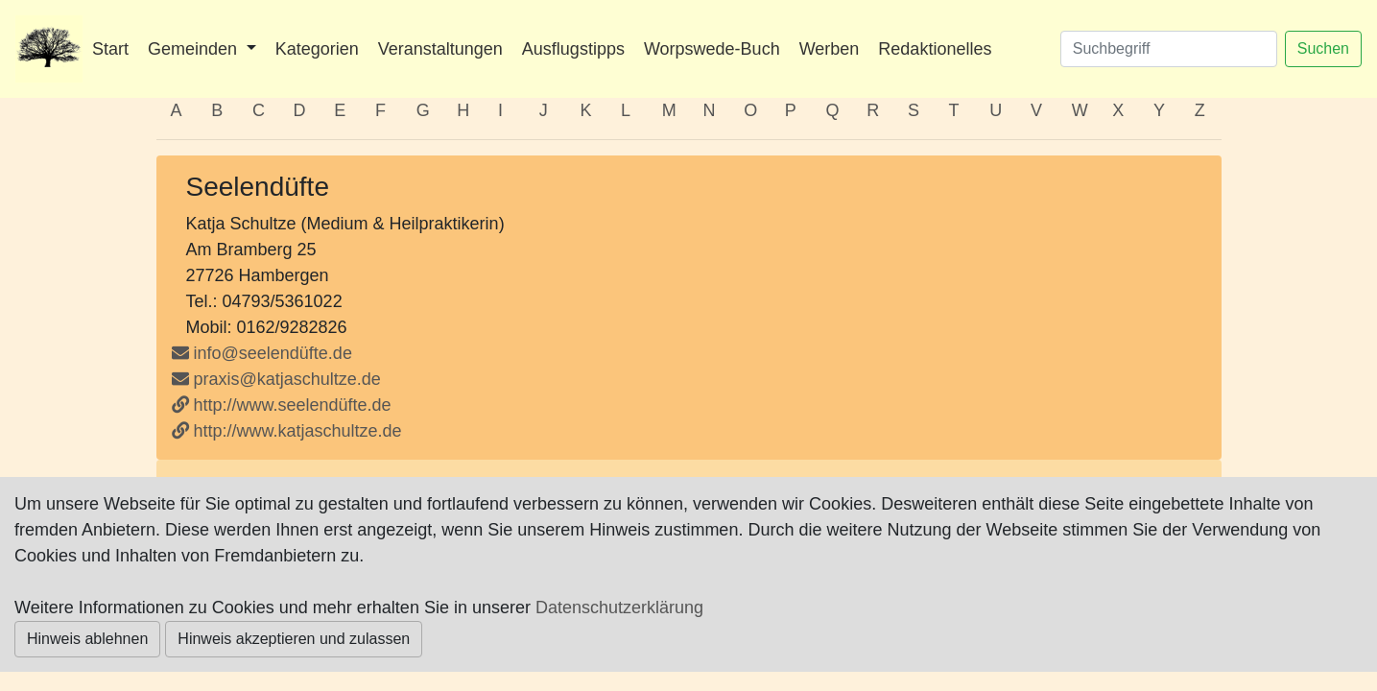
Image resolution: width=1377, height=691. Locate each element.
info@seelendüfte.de (262, 353)
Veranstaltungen (440, 49)
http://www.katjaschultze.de (287, 431)
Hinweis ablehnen (87, 639)
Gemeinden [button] (195, 49)
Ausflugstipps (573, 49)
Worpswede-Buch (712, 49)
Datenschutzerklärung (619, 607)
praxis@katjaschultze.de (276, 379)
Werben (829, 49)
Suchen (1323, 48)
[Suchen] (1168, 49)
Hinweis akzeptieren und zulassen (294, 639)
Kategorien (317, 49)
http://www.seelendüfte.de (282, 405)
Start (110, 49)
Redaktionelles (934, 49)
